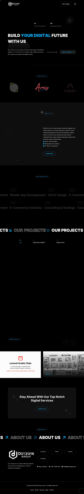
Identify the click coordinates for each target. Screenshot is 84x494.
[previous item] (66, 342)
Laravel (49, 374)
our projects (38, 230)
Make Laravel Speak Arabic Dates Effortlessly (63, 369)
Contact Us (42, 409)
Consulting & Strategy (55, 207)
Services (42, 490)
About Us (28, 437)
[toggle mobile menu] (75, 4)
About (36, 490)
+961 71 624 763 (54, 467)
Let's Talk (65, 4)
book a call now (68, 52)
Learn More (49, 153)
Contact (51, 490)
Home (32, 490)
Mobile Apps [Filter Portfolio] (60, 241)
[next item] (73, 342)
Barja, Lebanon (42, 467)
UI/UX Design (62, 195)
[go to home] (14, 4)
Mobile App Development (33, 195)
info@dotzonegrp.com (69, 467)
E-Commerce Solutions (21, 207)
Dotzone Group (41, 485)
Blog (47, 490)
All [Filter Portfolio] (21, 241)
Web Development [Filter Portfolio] (39, 241)
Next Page (42, 429)
